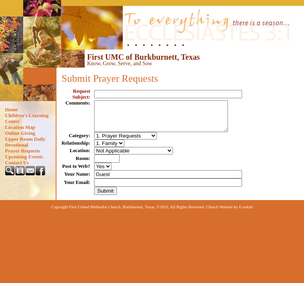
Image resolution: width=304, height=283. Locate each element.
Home (11, 109)
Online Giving (20, 133)
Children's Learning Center (27, 118)
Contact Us (17, 162)
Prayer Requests (22, 151)
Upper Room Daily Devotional (25, 142)
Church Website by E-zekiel (229, 213)
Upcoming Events (24, 157)
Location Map (20, 127)
